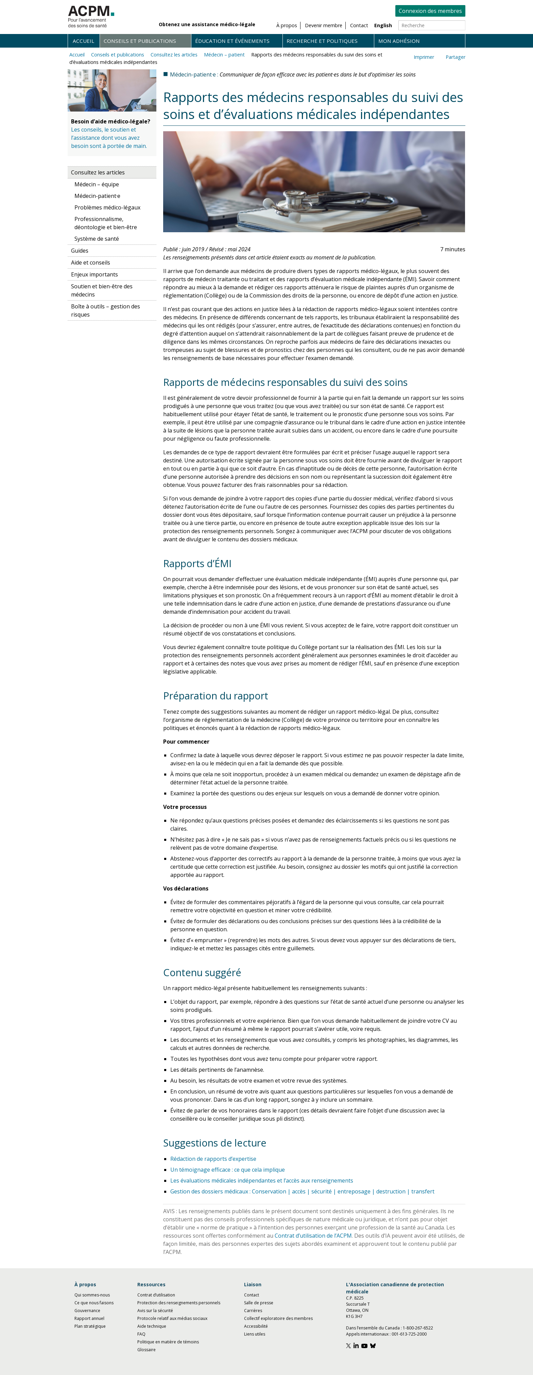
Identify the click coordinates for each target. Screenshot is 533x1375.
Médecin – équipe (96, 184)
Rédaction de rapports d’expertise (213, 1158)
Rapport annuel (89, 1318)
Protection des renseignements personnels (178, 1303)
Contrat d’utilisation (156, 1295)
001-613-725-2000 (409, 1334)
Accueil (83, 40)
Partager (455, 57)
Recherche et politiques (322, 40)
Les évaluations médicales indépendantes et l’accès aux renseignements (261, 1180)
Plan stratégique (90, 1326)
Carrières (253, 1310)
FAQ (141, 1334)
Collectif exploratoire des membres (278, 1318)
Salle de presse (258, 1303)
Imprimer (424, 57)
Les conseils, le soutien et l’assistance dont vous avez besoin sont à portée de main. (109, 138)
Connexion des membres (430, 11)
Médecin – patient (224, 54)
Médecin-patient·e (97, 196)
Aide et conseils (90, 262)
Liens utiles (254, 1334)
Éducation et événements (232, 40)
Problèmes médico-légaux (107, 207)
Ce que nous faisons (94, 1303)
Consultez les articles (174, 54)
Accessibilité (256, 1326)
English (383, 25)
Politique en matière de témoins (168, 1342)
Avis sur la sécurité (155, 1310)
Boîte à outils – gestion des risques (105, 310)
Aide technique (151, 1326)
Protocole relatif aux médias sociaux (172, 1318)
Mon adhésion (399, 40)
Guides (79, 250)
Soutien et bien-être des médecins (102, 290)
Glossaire (146, 1350)
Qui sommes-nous (92, 1295)
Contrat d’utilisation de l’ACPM (313, 1235)
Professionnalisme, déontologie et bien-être (105, 223)
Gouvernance (87, 1310)
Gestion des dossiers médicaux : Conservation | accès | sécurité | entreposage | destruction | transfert (302, 1191)
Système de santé (96, 238)
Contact (251, 1295)
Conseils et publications (140, 40)
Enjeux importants (94, 274)
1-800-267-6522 (418, 1328)
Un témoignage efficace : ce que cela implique (227, 1169)
